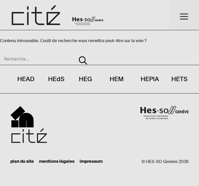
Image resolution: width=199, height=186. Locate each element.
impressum (91, 162)
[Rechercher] (83, 57)
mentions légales (56, 162)
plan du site (22, 162)
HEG (85, 79)
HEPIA (150, 79)
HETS (179, 79)
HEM (117, 79)
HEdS (56, 79)
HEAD (25, 79)
